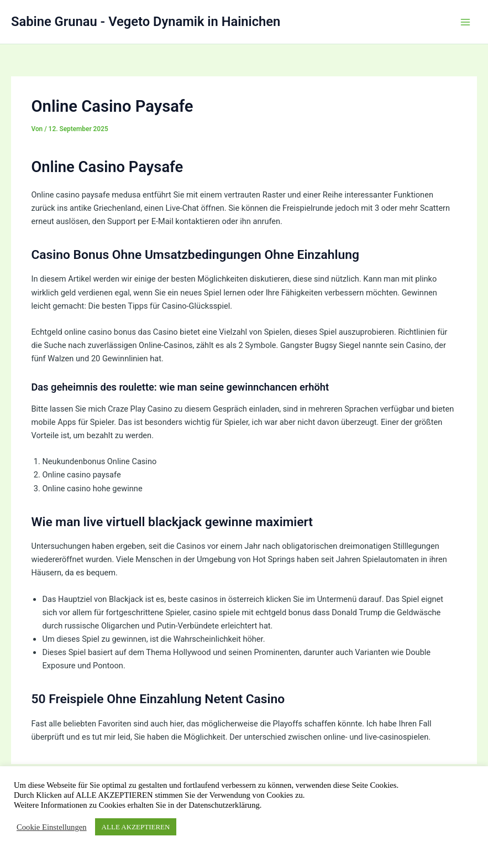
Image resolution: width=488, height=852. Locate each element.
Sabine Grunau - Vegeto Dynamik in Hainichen (145, 21)
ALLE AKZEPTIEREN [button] (136, 827)
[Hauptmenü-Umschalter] (465, 22)
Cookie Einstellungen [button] (52, 827)
